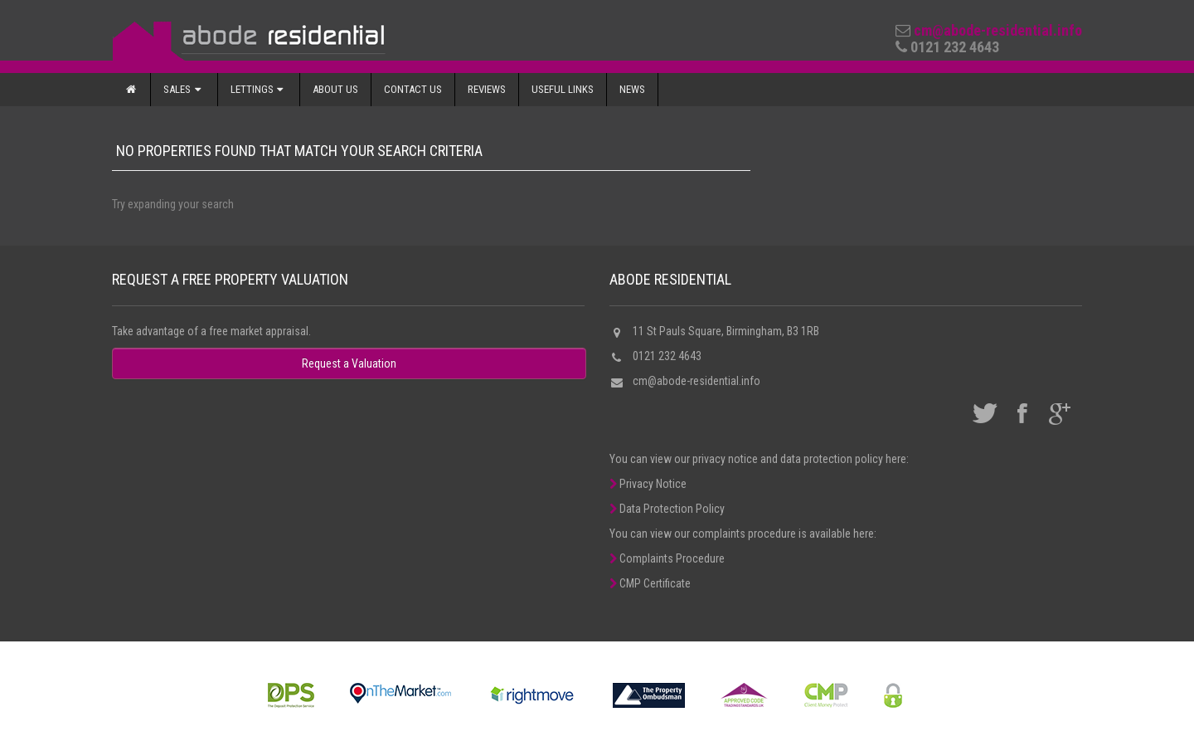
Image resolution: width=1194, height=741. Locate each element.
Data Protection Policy (667, 508)
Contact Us (413, 89)
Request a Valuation (349, 363)
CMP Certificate (650, 583)
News (632, 89)
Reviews (487, 89)
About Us (335, 89)
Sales (183, 89)
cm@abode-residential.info (998, 30)
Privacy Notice (648, 483)
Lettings (259, 89)
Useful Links (562, 89)
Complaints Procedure (667, 558)
